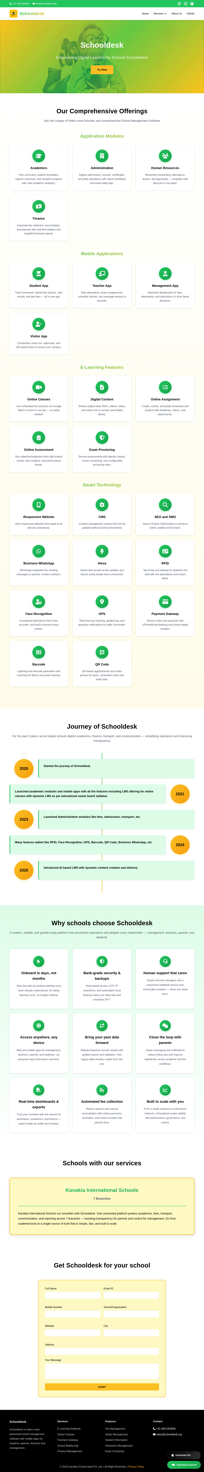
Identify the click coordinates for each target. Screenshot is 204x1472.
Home (145, 13)
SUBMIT (102, 1387)
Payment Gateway (67, 1440)
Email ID (108, 1288)
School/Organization (115, 1307)
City (106, 1326)
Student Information (116, 1440)
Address (49, 1344)
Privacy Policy (136, 1466)
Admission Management (119, 1445)
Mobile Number (53, 1307)
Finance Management (69, 1451)
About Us (176, 13)
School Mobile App (68, 1445)
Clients (190, 13)
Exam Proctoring (114, 1451)
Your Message (53, 1360)
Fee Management (115, 1428)
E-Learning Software (69, 1428)
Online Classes (66, 1434)
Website (49, 1326)
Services (160, 13)
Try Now (102, 69)
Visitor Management (116, 1434)
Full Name (51, 1288)
